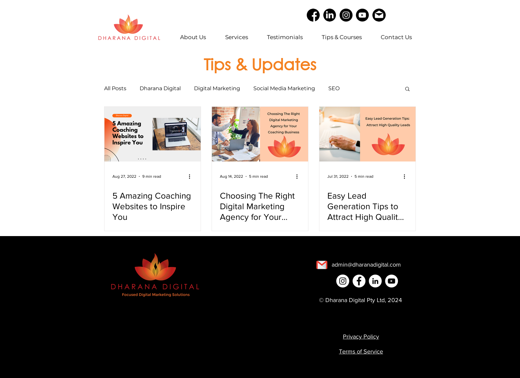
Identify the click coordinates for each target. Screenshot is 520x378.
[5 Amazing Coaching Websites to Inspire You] (152, 134)
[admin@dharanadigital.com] (366, 264)
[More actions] (192, 176)
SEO (334, 88)
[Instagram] (346, 15)
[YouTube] (362, 15)
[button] (407, 89)
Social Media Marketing (284, 88)
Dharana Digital (160, 88)
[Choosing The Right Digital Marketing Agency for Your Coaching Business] (260, 134)
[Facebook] (359, 281)
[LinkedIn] (375, 281)
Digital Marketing (217, 88)
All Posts (115, 88)
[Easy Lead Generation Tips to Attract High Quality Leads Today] (367, 134)
